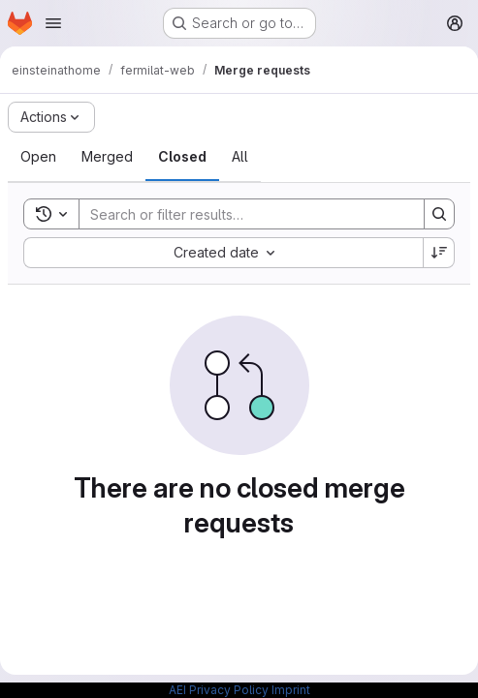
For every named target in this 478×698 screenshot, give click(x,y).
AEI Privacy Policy (219, 690)
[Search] (242, 214)
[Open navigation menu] (53, 23)
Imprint (290, 690)
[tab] (38, 157)
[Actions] (51, 117)
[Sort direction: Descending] (439, 252)
